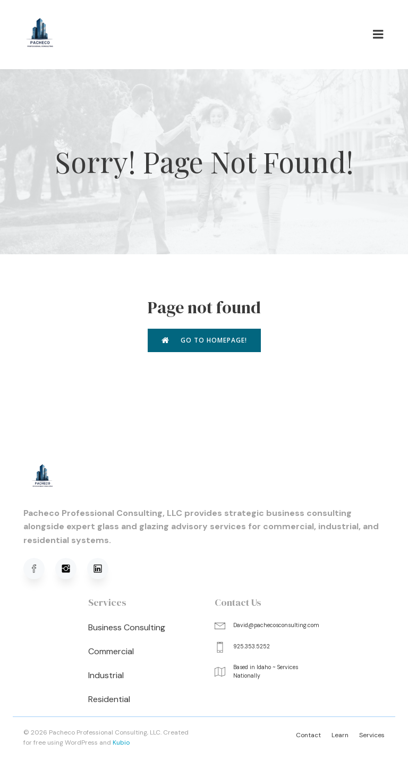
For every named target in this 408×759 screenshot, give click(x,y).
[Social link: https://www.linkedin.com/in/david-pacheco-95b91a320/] (103, 568)
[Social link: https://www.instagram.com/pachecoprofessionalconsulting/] (71, 568)
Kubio (121, 742)
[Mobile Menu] (378, 35)
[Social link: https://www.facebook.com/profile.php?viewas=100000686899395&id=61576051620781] (39, 568)
